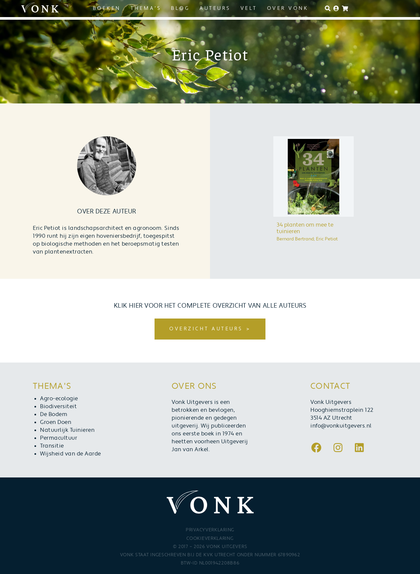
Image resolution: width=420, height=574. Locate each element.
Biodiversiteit (58, 406)
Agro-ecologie (59, 398)
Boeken (107, 8)
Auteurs (215, 8)
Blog (180, 8)
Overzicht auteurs (206, 329)
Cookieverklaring (209, 538)
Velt (249, 8)
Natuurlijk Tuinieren (67, 430)
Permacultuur (58, 438)
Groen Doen (55, 422)
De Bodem (53, 414)
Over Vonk (288, 8)
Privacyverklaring (210, 530)
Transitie (52, 446)
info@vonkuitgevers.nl (341, 426)
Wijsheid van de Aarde (70, 453)
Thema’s (146, 8)
